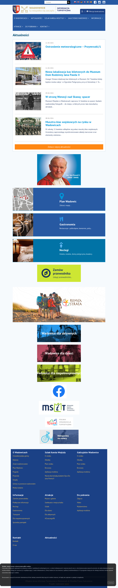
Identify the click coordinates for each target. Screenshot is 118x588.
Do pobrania (31, 26)
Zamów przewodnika (20, 499)
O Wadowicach (21, 18)
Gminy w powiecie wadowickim (24, 484)
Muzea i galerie (50, 499)
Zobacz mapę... (65, 205)
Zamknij (110, 582)
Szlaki (47, 506)
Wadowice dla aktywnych (59, 333)
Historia (15, 460)
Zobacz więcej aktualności (59, 147)
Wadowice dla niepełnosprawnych (59, 373)
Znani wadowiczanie (20, 464)
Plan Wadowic (68, 201)
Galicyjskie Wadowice (78, 18)
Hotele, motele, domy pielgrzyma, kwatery (76, 254)
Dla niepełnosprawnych (21, 518)
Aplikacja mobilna (51, 472)
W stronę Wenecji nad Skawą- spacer (68, 97)
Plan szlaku (49, 464)
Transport (16, 514)
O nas (15, 545)
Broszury (48, 468)
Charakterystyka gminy (21, 456)
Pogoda (15, 472)
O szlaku (48, 456)
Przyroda (16, 476)
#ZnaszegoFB (50, 518)
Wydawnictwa (82, 506)
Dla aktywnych (50, 514)
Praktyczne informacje (21, 502)
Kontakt (44, 26)
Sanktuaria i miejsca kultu (54, 502)
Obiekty (47, 460)
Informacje (97, 18)
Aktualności (36, 18)
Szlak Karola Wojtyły (55, 18)
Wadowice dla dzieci (59, 353)
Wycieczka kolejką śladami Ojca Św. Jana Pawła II (57, 477)
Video (79, 502)
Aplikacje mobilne (83, 510)
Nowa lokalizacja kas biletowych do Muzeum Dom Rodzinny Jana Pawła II (73, 73)
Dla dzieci (48, 510)
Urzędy (15, 480)
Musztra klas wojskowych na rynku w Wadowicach (68, 123)
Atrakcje (18, 26)
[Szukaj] (68, 2)
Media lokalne (18, 488)
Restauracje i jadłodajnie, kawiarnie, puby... (76, 228)
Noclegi (64, 250)
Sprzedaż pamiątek (19, 522)
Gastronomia (67, 224)
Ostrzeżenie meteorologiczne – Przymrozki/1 (73, 46)
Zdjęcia (79, 499)
